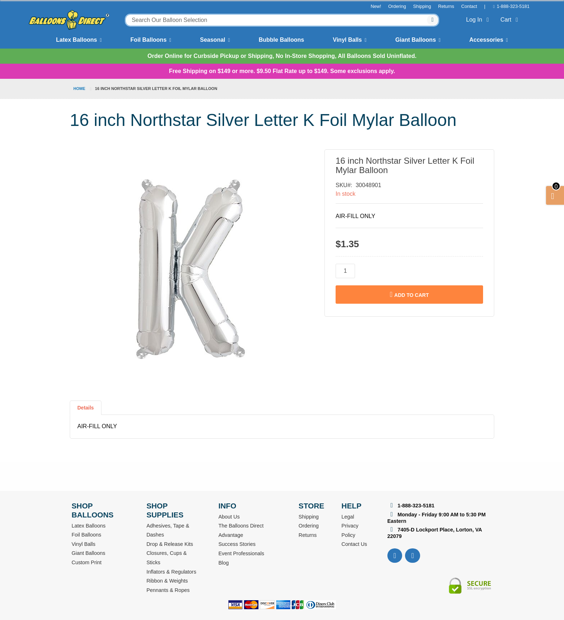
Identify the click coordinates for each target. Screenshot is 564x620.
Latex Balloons (76, 40)
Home (79, 88)
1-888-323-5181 (513, 6)
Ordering (397, 6)
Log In (479, 20)
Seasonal (212, 40)
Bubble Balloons (281, 40)
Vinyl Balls (347, 40)
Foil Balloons (149, 40)
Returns (446, 6)
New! (375, 6)
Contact (469, 6)
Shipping (422, 6)
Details (85, 408)
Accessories (486, 40)
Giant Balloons (415, 40)
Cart (510, 20)
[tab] (85, 410)
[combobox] (282, 20)
